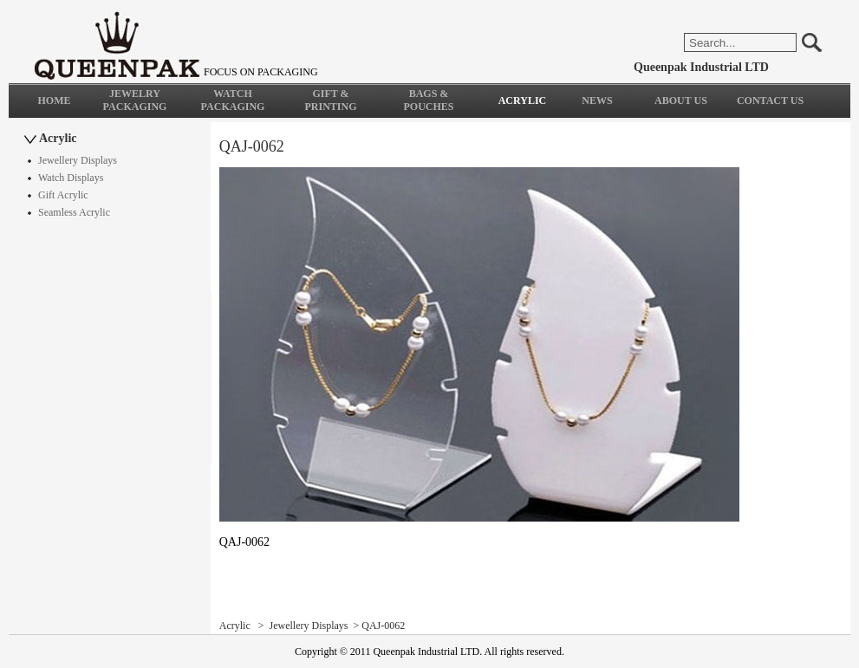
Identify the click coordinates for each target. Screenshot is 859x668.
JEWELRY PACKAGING (135, 100)
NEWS (597, 100)
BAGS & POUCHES (428, 100)
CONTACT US (770, 100)
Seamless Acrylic (74, 212)
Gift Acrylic (63, 195)
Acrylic (58, 138)
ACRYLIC (522, 100)
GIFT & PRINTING (330, 100)
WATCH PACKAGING (233, 100)
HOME (54, 100)
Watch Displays (70, 178)
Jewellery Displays (77, 160)
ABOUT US (680, 100)
